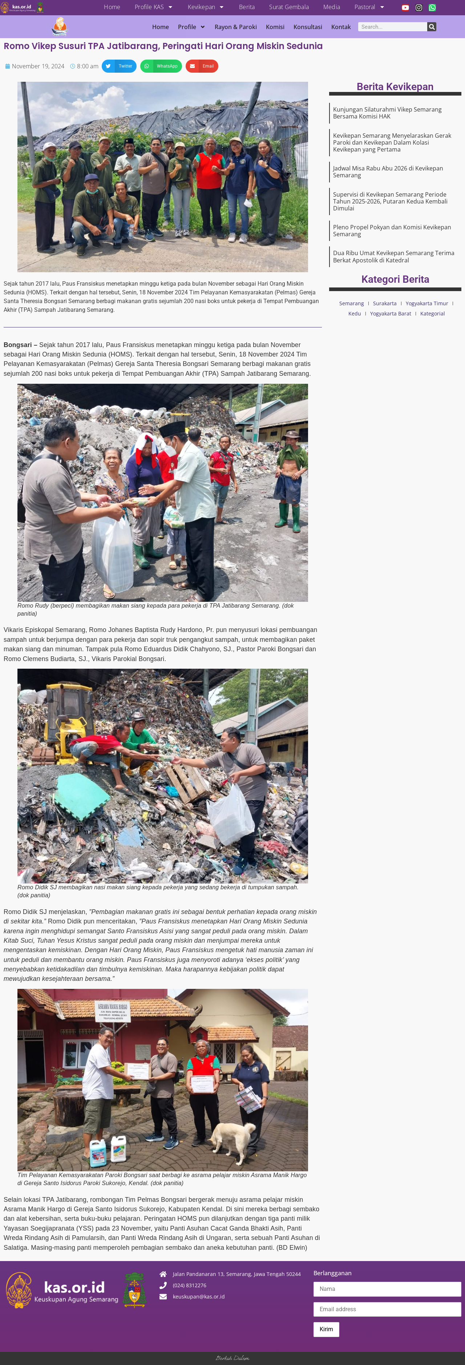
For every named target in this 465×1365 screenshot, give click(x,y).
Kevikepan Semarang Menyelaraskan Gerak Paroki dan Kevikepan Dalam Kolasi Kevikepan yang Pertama (392, 142)
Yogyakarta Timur (427, 303)
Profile (192, 26)
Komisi (275, 27)
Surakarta (385, 303)
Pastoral (370, 7)
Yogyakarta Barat (390, 313)
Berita (247, 7)
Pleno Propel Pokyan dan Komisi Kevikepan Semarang (392, 230)
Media (331, 7)
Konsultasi (308, 27)
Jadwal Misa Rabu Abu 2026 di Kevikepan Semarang (388, 171)
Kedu (354, 313)
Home (112, 7)
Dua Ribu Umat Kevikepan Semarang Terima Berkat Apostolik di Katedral (393, 256)
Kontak (341, 27)
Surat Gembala (289, 7)
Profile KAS (154, 7)
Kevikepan (206, 7)
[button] (119, 66)
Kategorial (432, 313)
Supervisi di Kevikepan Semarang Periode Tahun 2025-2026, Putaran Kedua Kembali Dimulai (390, 201)
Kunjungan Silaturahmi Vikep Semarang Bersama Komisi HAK (387, 112)
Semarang (351, 303)
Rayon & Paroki (236, 27)
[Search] (431, 26)
